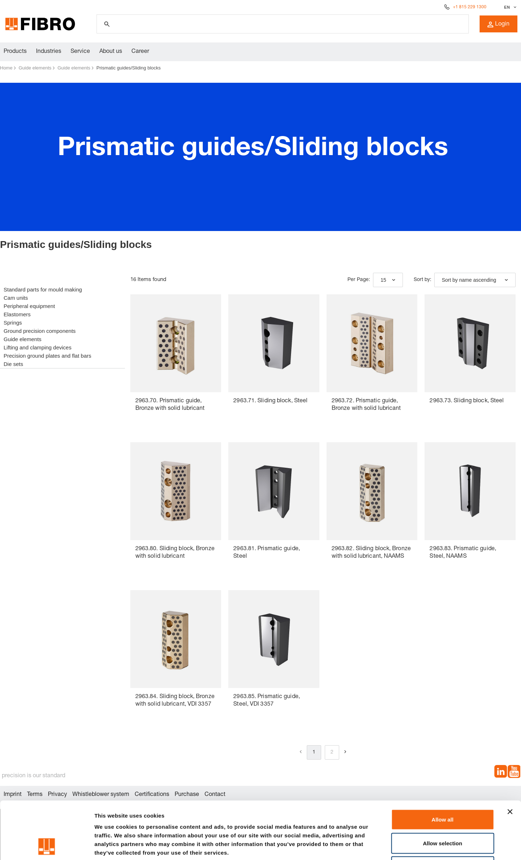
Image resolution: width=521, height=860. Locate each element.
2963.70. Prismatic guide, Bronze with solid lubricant (170, 405)
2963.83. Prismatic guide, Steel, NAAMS (463, 553)
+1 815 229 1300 (469, 7)
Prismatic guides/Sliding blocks (128, 68)
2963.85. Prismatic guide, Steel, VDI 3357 (266, 700)
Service (80, 52)
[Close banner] (509, 757)
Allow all (443, 765)
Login (498, 24)
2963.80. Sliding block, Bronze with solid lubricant (175, 553)
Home (6, 68)
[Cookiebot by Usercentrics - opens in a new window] (46, 846)
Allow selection (442, 789)
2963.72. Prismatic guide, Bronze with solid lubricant (366, 405)
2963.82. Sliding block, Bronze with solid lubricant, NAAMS (371, 553)
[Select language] (509, 7)
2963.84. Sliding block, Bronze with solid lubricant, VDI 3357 (175, 700)
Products (15, 52)
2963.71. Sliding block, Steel (270, 401)
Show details (378, 846)
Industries (48, 52)
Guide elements (35, 68)
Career (140, 52)
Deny (442, 813)
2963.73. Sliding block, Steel (467, 401)
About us (110, 52)
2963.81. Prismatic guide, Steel (266, 553)
